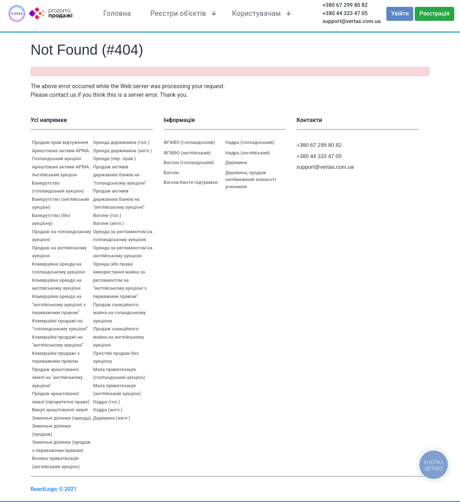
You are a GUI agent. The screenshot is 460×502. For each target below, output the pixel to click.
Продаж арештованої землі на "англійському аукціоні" (57, 377)
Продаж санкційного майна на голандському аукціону (119, 313)
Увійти (400, 13)
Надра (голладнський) (250, 142)
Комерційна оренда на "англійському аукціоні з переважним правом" (59, 304)
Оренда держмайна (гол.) (121, 142)
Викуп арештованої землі (60, 409)
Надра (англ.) (108, 409)
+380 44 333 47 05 (345, 13)
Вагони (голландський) (189, 162)
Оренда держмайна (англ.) (122, 150)
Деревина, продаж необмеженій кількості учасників (250, 179)
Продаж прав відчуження (60, 142)
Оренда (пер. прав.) (114, 158)
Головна (117, 13)
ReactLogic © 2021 (54, 489)
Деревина (236, 162)
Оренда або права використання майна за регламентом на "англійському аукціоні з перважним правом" (120, 280)
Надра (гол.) (106, 401)
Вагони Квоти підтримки (190, 182)
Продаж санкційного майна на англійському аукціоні (118, 337)
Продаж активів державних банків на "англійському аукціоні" (118, 199)
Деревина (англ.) (111, 418)
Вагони (171, 172)
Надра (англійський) (247, 152)
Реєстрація (434, 13)
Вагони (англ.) (108, 223)
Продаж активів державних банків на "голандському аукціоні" (119, 175)
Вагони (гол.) (107, 215)
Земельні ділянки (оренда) (61, 418)
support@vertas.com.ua (352, 21)
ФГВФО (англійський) (187, 152)
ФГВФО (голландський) (189, 142)
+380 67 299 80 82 (345, 5)
